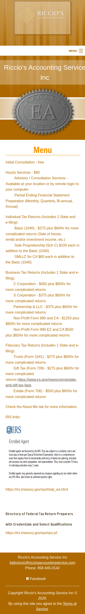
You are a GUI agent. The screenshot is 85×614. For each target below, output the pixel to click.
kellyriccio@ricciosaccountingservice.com (42, 563)
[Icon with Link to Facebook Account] (36, 579)
